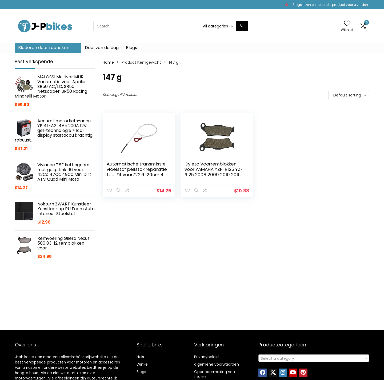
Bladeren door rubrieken (43, 48)
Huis (140, 356)
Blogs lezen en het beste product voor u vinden (330, 4)
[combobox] (313, 358)
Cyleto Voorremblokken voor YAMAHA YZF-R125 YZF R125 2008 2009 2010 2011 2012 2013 (198, 174)
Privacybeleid (206, 356)
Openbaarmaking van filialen (214, 374)
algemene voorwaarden (216, 364)
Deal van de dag (102, 48)
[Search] (242, 26)
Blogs (131, 48)
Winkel (143, 364)
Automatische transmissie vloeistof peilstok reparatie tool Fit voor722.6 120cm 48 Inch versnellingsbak (132, 174)
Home (108, 62)
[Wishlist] (347, 23)
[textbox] (314, 358)
